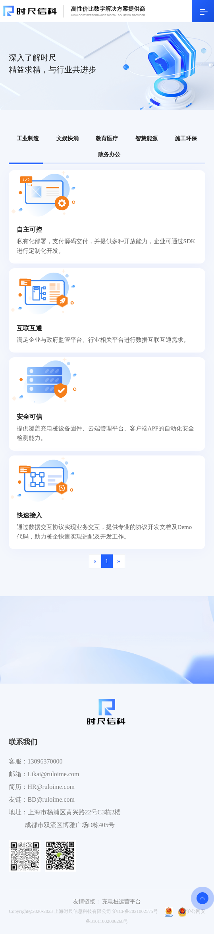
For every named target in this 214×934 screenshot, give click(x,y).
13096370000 (45, 761)
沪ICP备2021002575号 (135, 911)
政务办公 (109, 154)
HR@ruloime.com (51, 786)
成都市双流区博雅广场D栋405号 (70, 825)
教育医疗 (107, 138)
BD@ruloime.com (51, 799)
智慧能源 (146, 138)
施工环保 (186, 138)
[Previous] (95, 561)
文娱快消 (67, 138)
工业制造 (28, 138)
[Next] (119, 561)
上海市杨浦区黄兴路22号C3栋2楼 (74, 812)
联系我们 (23, 742)
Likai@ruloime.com (53, 774)
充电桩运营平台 (121, 902)
